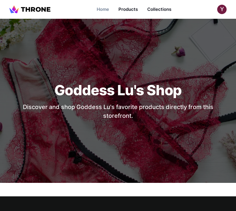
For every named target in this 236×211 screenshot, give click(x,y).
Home (103, 9)
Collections (159, 9)
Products (128, 9)
